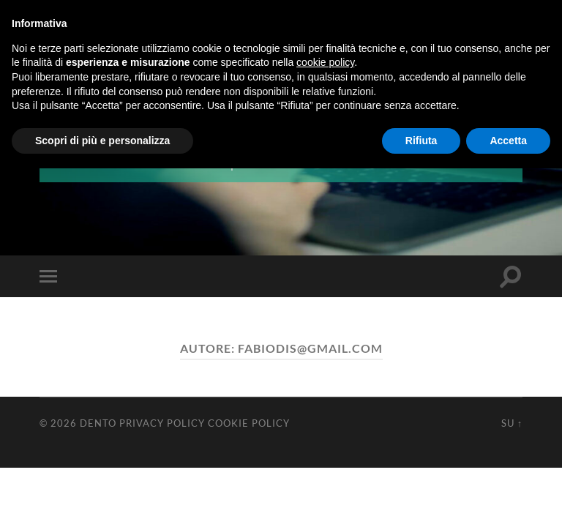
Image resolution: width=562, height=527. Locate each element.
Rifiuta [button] (421, 140)
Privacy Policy (162, 422)
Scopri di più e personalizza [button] (102, 140)
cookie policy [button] (325, 62)
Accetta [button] (508, 140)
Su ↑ (511, 422)
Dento (98, 422)
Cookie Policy (249, 422)
